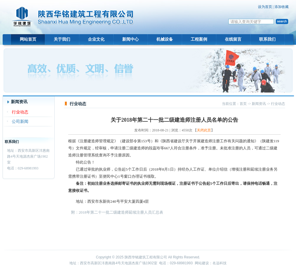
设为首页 (265, 7)
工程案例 (199, 39)
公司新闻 (20, 121)
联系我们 (267, 39)
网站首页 (28, 39)
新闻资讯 (259, 104)
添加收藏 (281, 7)
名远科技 (219, 263)
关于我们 (62, 39)
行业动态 (20, 112)
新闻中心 (130, 39)
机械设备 (164, 39)
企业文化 (96, 39)
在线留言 (233, 39)
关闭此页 (204, 130)
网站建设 (202, 263)
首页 (243, 104)
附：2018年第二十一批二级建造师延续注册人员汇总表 (117, 212)
